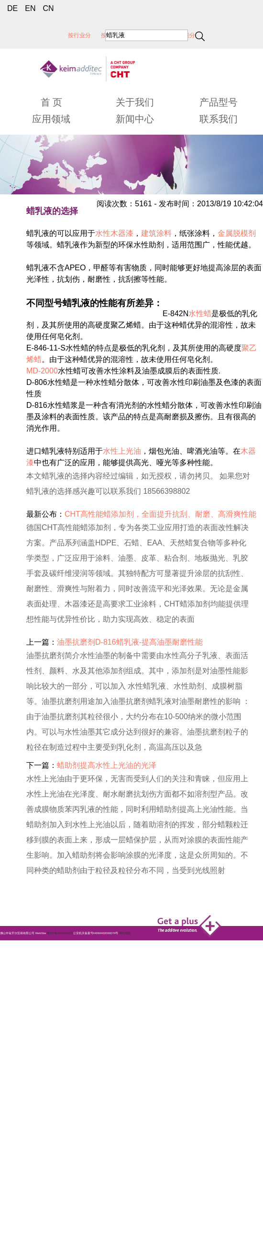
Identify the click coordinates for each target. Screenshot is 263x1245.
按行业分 (79, 35)
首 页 (52, 102)
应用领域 (51, 119)
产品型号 (218, 102)
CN (48, 8)
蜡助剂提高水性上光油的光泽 (106, 765)
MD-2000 (42, 371)
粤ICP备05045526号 (60, 933)
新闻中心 (135, 119)
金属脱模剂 (237, 233)
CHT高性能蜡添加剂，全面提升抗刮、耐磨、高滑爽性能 (160, 514)
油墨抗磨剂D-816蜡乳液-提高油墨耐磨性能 (130, 642)
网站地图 (125, 933)
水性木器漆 (114, 233)
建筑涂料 (156, 233)
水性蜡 (199, 313)
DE (12, 8)
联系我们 (218, 119)
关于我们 (135, 102)
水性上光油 (122, 451)
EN (30, 8)
